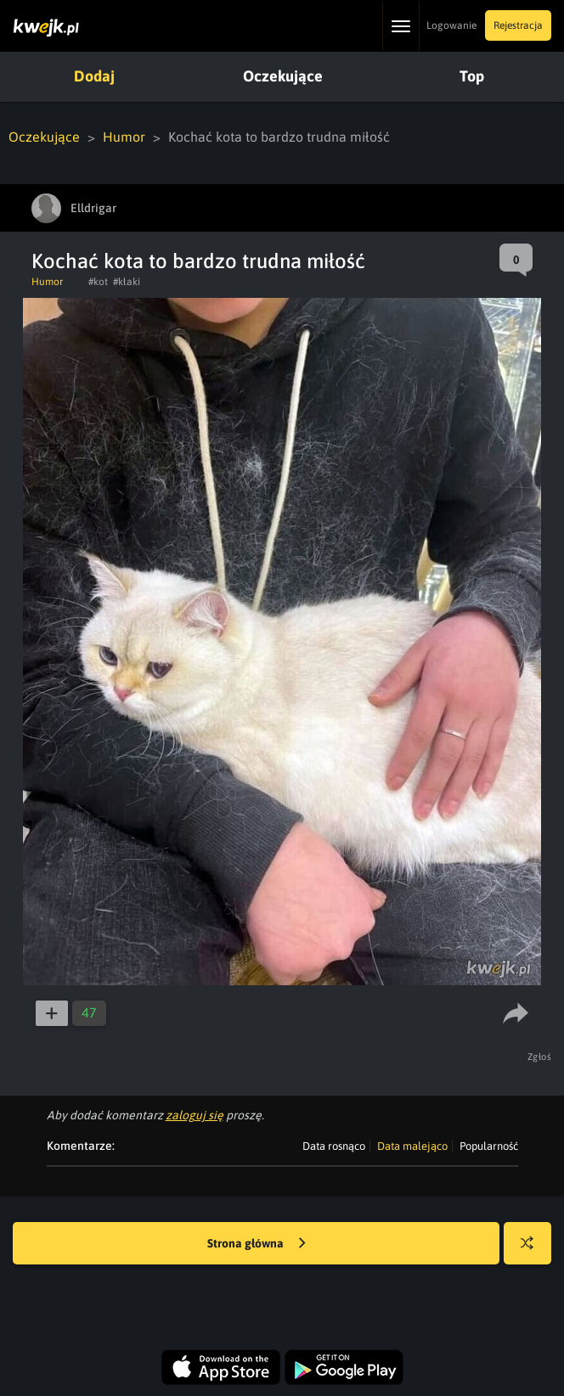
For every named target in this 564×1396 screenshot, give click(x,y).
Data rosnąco (333, 1146)
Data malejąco (412, 1146)
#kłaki (126, 282)
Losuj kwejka (533, 1251)
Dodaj (94, 76)
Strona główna (256, 1244)
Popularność (489, 1146)
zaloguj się (194, 1115)
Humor (124, 136)
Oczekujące (283, 76)
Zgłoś (539, 1056)
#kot (98, 282)
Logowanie (451, 25)
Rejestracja (518, 25)
